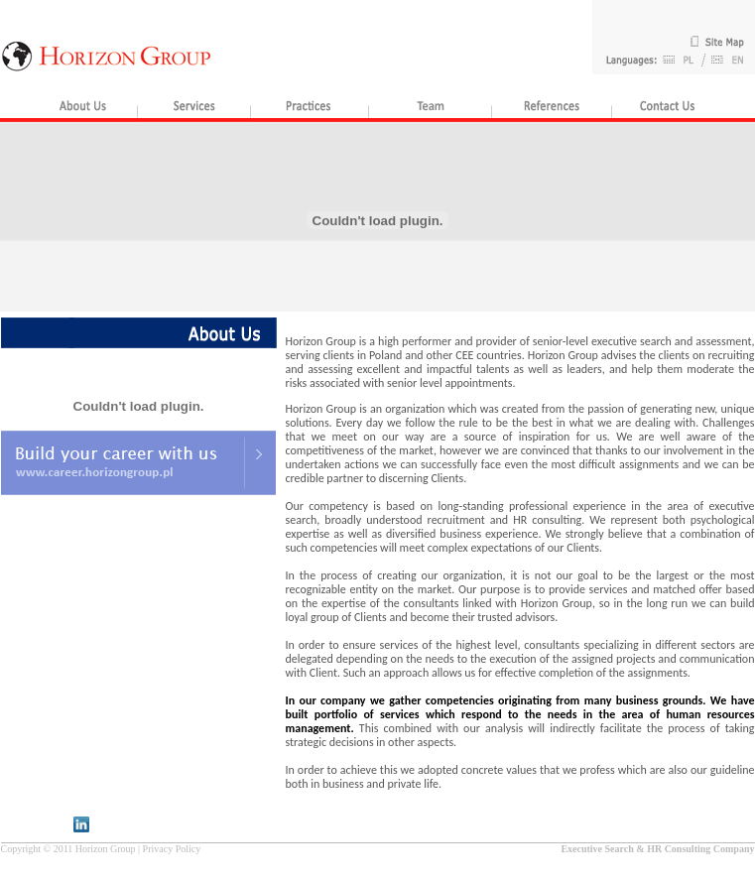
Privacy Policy (172, 848)
